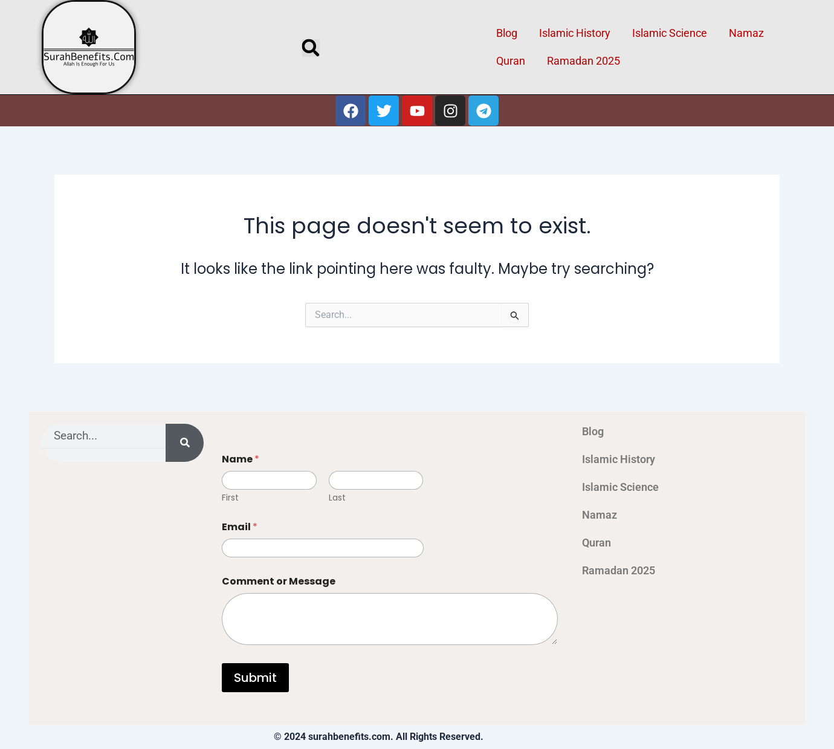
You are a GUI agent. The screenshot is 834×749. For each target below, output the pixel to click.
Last (337, 498)
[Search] (185, 443)
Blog (506, 33)
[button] (311, 48)
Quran (510, 60)
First (230, 498)
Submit (255, 677)
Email (239, 527)
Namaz (746, 33)
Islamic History (574, 33)
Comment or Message (278, 581)
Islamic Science (669, 33)
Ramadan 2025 (583, 60)
